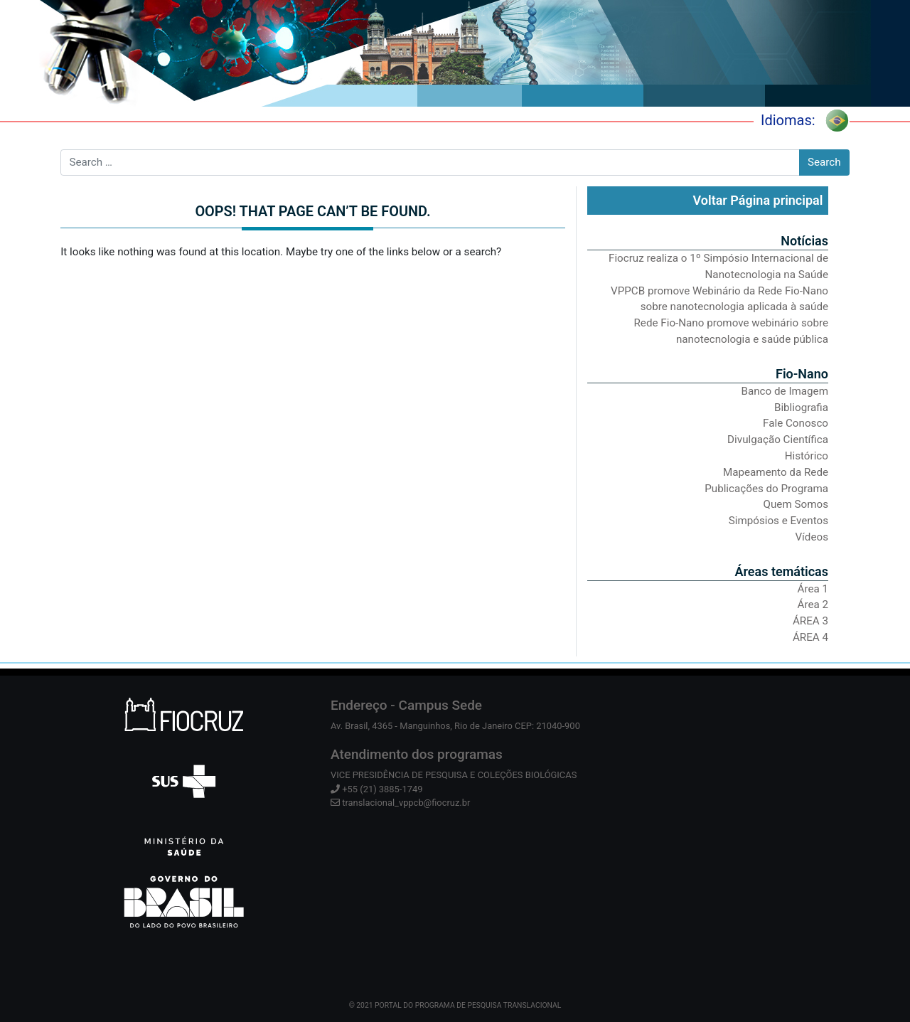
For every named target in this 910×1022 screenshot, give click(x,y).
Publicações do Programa (766, 488)
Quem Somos (796, 504)
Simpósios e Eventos (778, 520)
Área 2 (812, 604)
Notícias (804, 240)
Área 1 (812, 588)
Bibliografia (801, 407)
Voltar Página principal (757, 200)
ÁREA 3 (810, 620)
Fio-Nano (802, 373)
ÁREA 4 (810, 637)
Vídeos (811, 537)
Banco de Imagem (785, 391)
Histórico (806, 455)
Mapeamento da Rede (775, 472)
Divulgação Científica (777, 439)
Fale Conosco (795, 423)
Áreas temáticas (781, 571)
